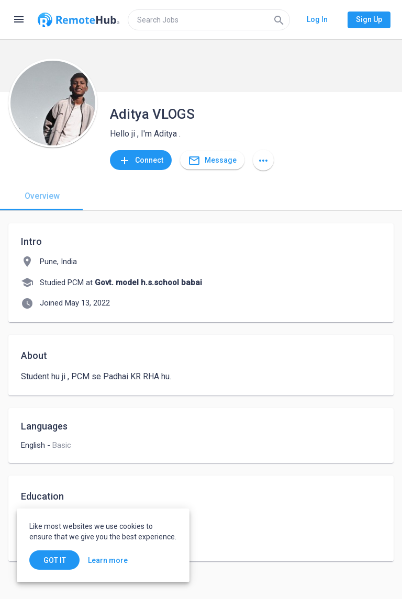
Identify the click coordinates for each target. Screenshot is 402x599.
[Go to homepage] (78, 20)
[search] (209, 20)
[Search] (279, 19)
